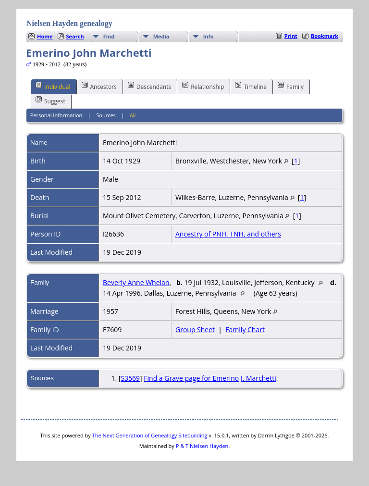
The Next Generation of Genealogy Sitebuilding (150, 435)
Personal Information (56, 115)
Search (75, 36)
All (133, 115)
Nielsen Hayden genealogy (69, 23)
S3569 (130, 378)
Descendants (149, 86)
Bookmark (324, 35)
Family (291, 86)
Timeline (251, 86)
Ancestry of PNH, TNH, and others (228, 233)
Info (208, 36)
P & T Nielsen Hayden (202, 445)
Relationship (203, 86)
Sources (106, 115)
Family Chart (245, 329)
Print (290, 35)
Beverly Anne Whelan (136, 282)
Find (109, 36)
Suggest (50, 100)
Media (161, 36)
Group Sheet (195, 329)
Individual (53, 86)
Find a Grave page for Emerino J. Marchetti (210, 378)
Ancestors (99, 86)
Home (45, 36)
